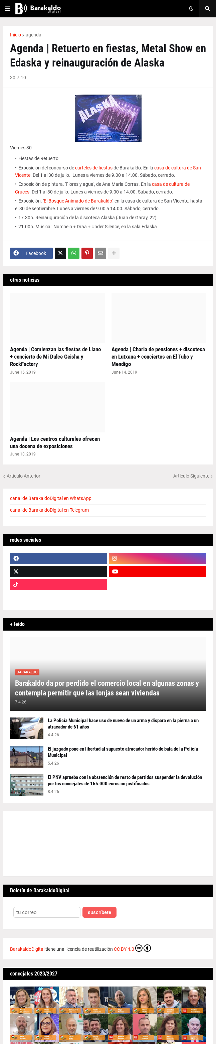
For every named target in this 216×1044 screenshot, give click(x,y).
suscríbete (99, 912)
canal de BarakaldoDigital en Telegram (49, 510)
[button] (7, 8)
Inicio (15, 34)
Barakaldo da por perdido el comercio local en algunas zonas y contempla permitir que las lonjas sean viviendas (107, 688)
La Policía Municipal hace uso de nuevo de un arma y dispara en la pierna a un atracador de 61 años (123, 723)
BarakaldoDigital (27, 949)
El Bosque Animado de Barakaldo (78, 201)
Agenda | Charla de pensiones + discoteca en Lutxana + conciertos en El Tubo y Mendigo (158, 356)
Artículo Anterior (23, 476)
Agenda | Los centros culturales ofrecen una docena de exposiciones (55, 442)
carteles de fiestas (94, 167)
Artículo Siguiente (191, 476)
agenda (33, 34)
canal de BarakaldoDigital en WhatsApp (50, 498)
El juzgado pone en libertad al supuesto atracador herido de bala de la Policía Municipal (123, 752)
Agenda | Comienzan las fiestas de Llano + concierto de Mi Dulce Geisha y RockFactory (55, 356)
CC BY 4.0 (132, 948)
